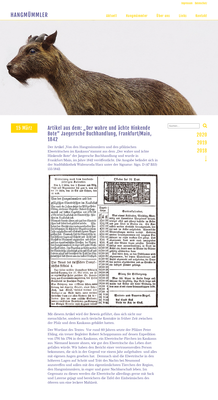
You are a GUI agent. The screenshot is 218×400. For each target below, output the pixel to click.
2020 (202, 135)
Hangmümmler (137, 16)
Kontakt (201, 16)
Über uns (163, 16)
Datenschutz (201, 3)
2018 (202, 151)
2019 (202, 143)
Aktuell (111, 16)
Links (183, 16)
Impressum (186, 3)
